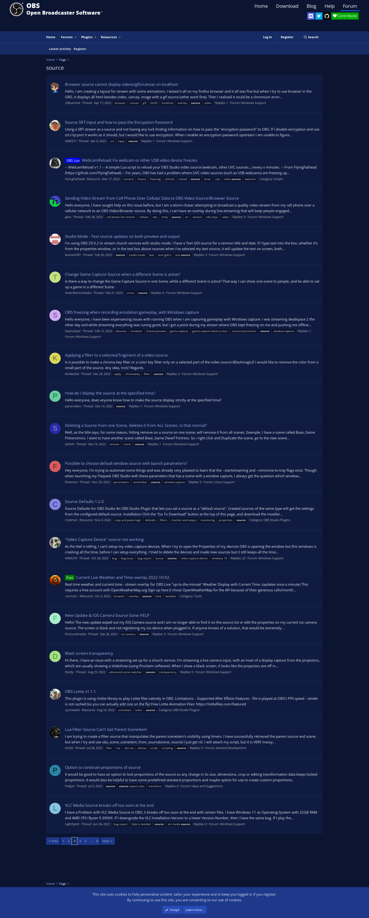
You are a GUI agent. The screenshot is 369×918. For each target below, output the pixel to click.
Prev (55, 841)
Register (80, 49)
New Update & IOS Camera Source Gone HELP (107, 615)
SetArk (69, 444)
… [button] (91, 841)
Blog (311, 6)
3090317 (70, 141)
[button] (76, 37)
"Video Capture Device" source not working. (104, 539)
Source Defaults (79, 501)
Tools (198, 596)
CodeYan (71, 520)
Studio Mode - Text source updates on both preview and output (122, 236)
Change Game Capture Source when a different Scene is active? (122, 274)
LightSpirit (72, 824)
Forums (66, 37)
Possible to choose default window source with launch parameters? (126, 463)
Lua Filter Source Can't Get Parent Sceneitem (106, 729)
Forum (350, 6)
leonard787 (73, 255)
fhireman (71, 482)
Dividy (69, 672)
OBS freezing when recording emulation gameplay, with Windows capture (132, 312)
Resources (109, 37)
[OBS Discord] (310, 16)
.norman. (71, 596)
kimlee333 (72, 374)
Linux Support (225, 482)
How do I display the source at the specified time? (110, 393)
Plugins (86, 37)
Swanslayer (73, 331)
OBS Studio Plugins (277, 520)
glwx (68, 217)
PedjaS (69, 786)
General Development (231, 748)
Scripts (278, 179)
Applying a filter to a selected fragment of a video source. (117, 355)
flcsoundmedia (75, 634)
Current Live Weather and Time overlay (106, 577)
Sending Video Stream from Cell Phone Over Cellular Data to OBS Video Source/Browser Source (152, 198)
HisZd (69, 748)
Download (287, 6)
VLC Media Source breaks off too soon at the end (109, 805)
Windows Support (253, 103)
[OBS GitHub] (326, 16)
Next (106, 841)
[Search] (311, 37)
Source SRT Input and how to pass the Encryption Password (118, 122)
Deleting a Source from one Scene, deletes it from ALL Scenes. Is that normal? (136, 425)
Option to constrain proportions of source (103, 767)
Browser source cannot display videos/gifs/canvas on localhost (121, 84)
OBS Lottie (74, 691)
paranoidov (73, 406)
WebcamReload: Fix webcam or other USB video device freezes (131, 160)
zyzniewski (72, 710)
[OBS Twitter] (318, 16)
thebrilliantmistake (78, 293)
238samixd (72, 103)
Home (261, 6)
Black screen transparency (89, 653)
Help (330, 6)
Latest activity (60, 49)
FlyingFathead (75, 179)
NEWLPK (71, 558)
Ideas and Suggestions (207, 786)
